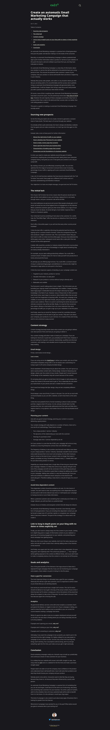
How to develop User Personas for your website (47, 140)
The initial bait (37, 34)
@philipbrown (55, 719)
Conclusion (36, 47)
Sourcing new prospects (40, 31)
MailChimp (50, 360)
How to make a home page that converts (45, 143)
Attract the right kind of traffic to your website (47, 137)
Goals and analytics (39, 45)
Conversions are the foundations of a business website (50, 151)
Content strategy (38, 37)
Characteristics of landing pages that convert (47, 148)
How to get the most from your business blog (47, 145)
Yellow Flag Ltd (53, 725)
